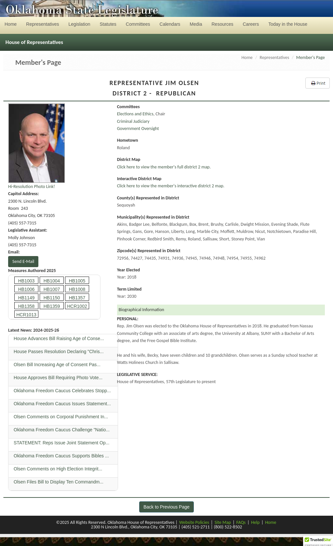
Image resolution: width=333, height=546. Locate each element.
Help (255, 522)
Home (247, 57)
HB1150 (52, 297)
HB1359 (52, 306)
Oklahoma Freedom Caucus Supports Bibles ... (62, 455)
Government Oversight (138, 128)
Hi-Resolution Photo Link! (31, 186)
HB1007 (52, 289)
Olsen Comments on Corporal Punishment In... (61, 416)
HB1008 (77, 289)
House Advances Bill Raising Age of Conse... (59, 338)
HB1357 (77, 297)
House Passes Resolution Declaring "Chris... (59, 351)
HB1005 (77, 280)
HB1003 (26, 280)
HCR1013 (26, 314)
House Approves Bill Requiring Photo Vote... (59, 377)
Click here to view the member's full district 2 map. (164, 167)
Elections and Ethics (135, 114)
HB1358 (26, 306)
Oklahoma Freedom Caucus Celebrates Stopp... (63, 390)
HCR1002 (77, 306)
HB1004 (52, 280)
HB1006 (26, 289)
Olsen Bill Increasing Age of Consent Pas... (58, 364)
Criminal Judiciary (133, 121)
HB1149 (26, 297)
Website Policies (194, 522)
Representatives (274, 57)
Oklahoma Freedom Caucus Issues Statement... (63, 403)
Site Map (223, 522)
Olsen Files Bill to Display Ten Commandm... (59, 481)
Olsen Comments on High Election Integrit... (58, 468)
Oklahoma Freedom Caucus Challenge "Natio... (62, 429)
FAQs (241, 522)
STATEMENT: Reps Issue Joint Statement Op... (62, 442)
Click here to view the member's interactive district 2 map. (170, 186)
